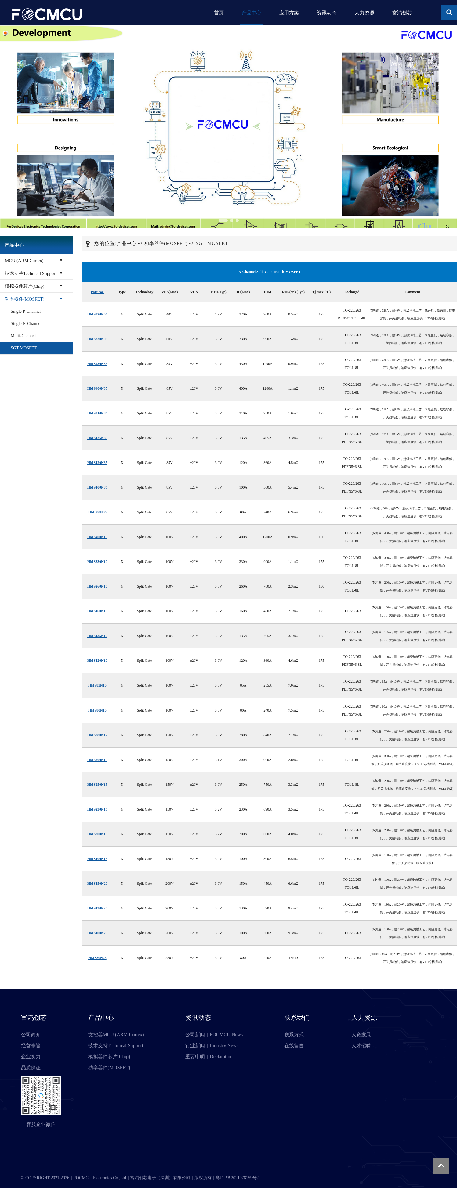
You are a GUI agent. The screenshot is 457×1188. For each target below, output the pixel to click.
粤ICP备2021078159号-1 (238, 1177)
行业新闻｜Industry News (211, 1045)
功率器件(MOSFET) (24, 299)
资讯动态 (323, 12)
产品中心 (244, 12)
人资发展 (361, 1034)
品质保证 (31, 1067)
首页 (210, 12)
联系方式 (294, 1034)
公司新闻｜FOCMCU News (214, 1034)
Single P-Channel (26, 311)
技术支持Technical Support (30, 273)
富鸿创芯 (402, 12)
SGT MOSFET (24, 348)
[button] (223, 220)
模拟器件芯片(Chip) (24, 286)
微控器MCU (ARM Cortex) (116, 1034)
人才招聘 (361, 1045)
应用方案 (284, 12)
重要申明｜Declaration (209, 1056)
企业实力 (31, 1056)
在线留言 (294, 1045)
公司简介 (31, 1034)
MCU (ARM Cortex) (24, 260)
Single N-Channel (26, 323)
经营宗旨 (31, 1045)
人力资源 (362, 12)
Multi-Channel (23, 335)
